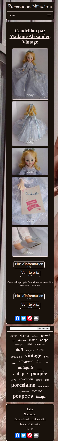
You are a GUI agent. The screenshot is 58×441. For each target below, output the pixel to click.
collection (26, 379)
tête (38, 361)
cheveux (22, 340)
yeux (13, 341)
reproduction (23, 391)
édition (35, 336)
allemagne (19, 344)
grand (45, 335)
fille (47, 380)
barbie (14, 336)
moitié (33, 340)
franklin (39, 369)
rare (40, 349)
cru (46, 356)
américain (16, 356)
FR (32, 429)
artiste (39, 380)
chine (14, 363)
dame (46, 363)
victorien (40, 344)
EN (27, 429)
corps (44, 340)
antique (20, 373)
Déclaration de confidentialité (30, 419)
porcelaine (23, 385)
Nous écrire (30, 414)
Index (30, 409)
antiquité (26, 367)
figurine (24, 335)
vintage (33, 355)
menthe (37, 391)
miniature (43, 386)
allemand (25, 362)
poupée (39, 373)
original (30, 350)
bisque (41, 396)
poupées (23, 396)
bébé (29, 344)
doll (19, 349)
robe (13, 379)
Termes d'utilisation (30, 424)
